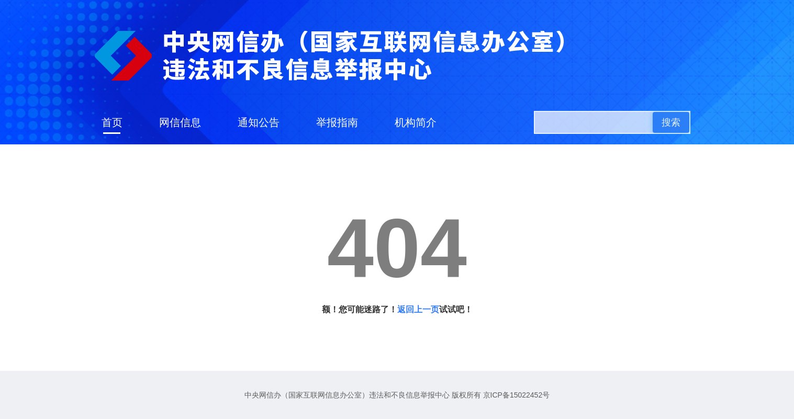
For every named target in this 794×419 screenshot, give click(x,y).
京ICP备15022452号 (516, 395)
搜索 (671, 122)
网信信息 (180, 122)
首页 (112, 122)
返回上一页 (418, 309)
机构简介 (416, 122)
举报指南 (337, 122)
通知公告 (258, 122)
